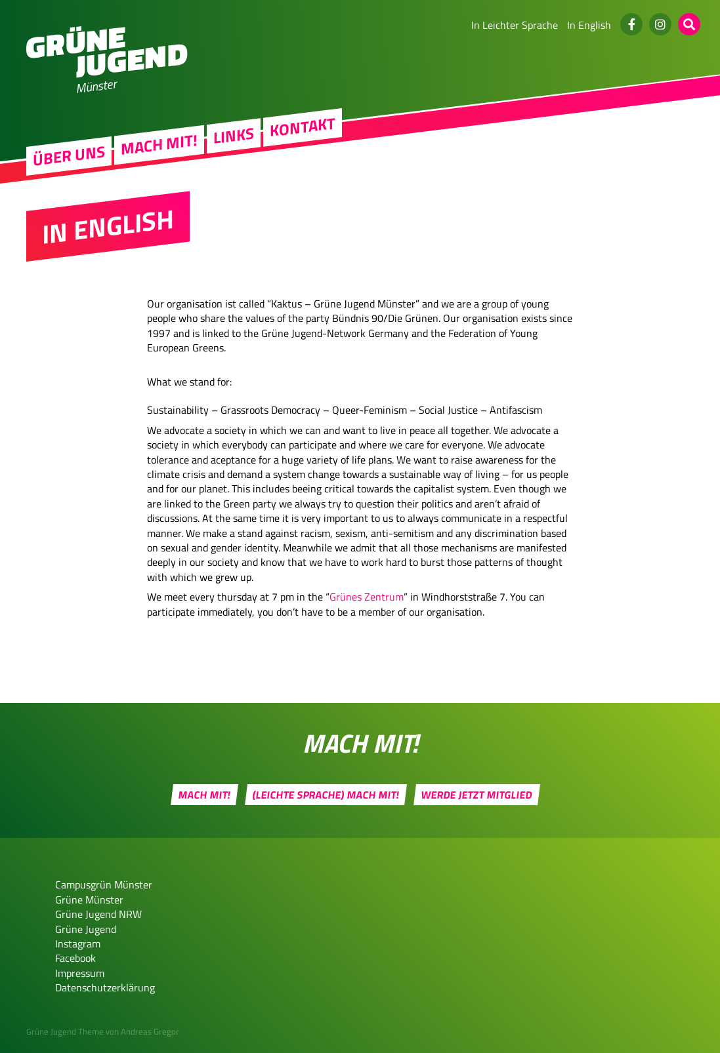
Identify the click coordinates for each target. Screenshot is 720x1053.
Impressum (79, 973)
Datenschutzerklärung (105, 987)
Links (233, 137)
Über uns (69, 157)
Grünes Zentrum (366, 597)
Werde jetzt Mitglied (477, 795)
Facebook (75, 958)
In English (589, 25)
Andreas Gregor (150, 1031)
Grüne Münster (89, 899)
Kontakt (302, 128)
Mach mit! (159, 145)
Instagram (77, 943)
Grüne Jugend (85, 929)
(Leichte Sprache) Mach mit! (326, 795)
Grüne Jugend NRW (98, 914)
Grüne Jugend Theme (65, 1031)
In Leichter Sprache (514, 25)
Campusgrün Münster (103, 884)
